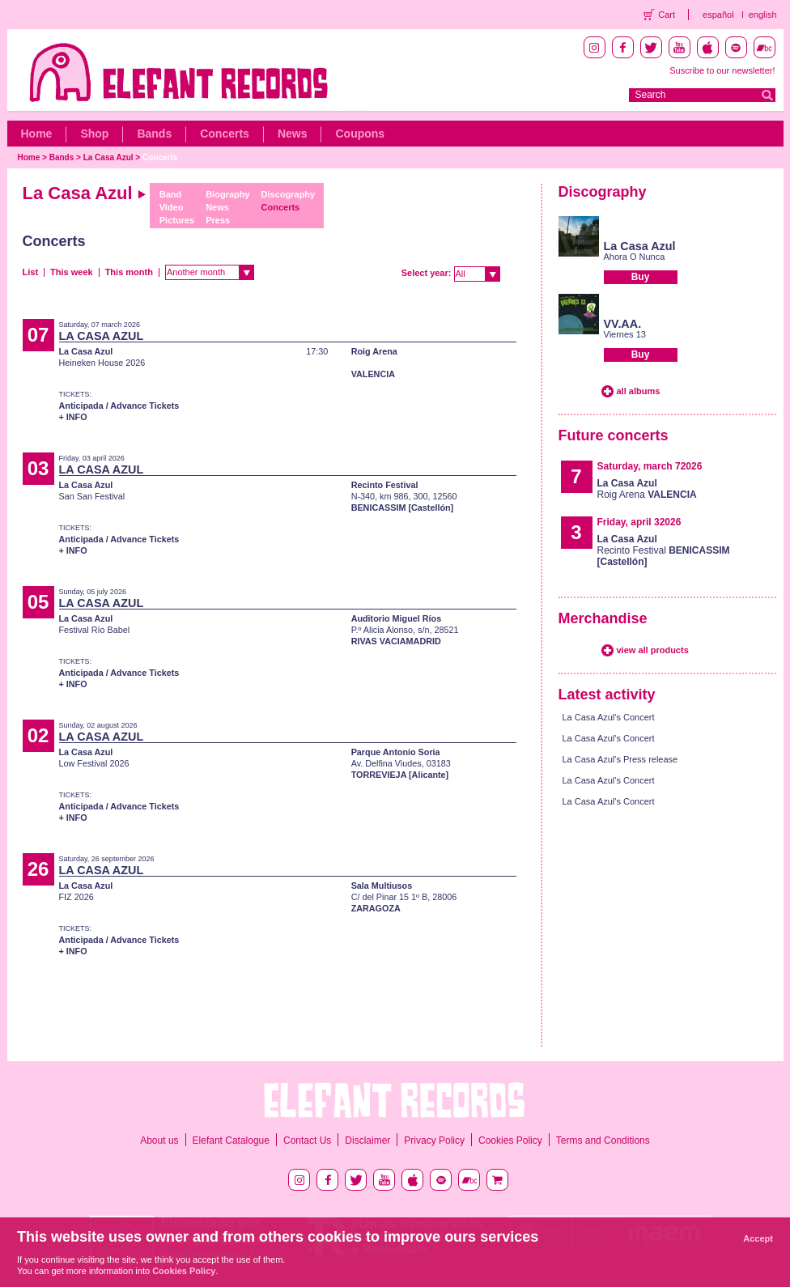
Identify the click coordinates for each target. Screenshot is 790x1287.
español (718, 14)
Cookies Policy (510, 1140)
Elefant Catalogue (231, 1140)
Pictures (176, 220)
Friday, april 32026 (639, 522)
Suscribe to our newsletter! (722, 70)
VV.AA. (623, 323)
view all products (653, 650)
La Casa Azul (108, 157)
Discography (288, 194)
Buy (640, 276)
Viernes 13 (625, 334)
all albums (638, 391)
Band (170, 194)
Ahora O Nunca (634, 256)
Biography (227, 194)
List (31, 272)
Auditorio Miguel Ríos (396, 618)
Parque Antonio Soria (395, 752)
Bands (154, 133)
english (763, 14)
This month (129, 272)
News (293, 133)
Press (218, 220)
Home (37, 133)
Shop (94, 133)
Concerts (224, 133)
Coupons (359, 133)
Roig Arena (374, 351)
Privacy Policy (434, 1140)
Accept (758, 1238)
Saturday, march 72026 (650, 466)
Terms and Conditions (603, 1140)
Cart (666, 14)
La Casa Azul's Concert (609, 717)
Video (171, 207)
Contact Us (307, 1140)
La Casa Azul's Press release (620, 759)
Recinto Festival (384, 485)
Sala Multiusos (382, 885)
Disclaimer (367, 1140)
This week (71, 272)
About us (159, 1140)
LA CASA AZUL (101, 335)
